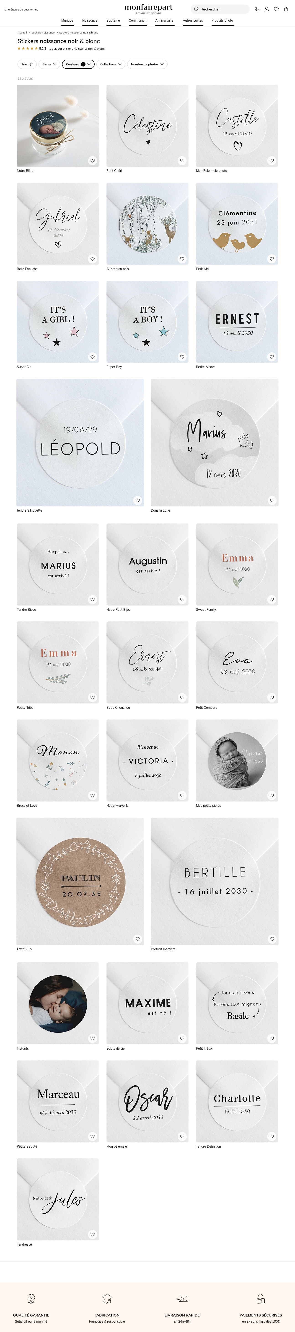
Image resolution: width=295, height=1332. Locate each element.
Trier (27, 64)
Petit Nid (202, 269)
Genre (49, 64)
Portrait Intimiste (163, 949)
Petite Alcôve (205, 367)
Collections (111, 64)
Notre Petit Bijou (118, 610)
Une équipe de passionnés (21, 9)
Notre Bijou (25, 171)
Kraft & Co (24, 949)
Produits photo (222, 20)
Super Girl (24, 367)
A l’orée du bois (117, 269)
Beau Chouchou (118, 708)
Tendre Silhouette (29, 510)
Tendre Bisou (26, 610)
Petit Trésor (204, 1048)
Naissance (89, 20)
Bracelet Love (27, 806)
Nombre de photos (147, 64)
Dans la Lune (160, 510)
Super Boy (114, 367)
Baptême (113, 20)
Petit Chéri (114, 171)
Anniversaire (164, 20)
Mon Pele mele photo (211, 171)
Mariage (67, 20)
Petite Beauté (27, 1146)
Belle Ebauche (27, 269)
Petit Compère (206, 708)
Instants (23, 1048)
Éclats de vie (115, 1048)
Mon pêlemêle (116, 1146)
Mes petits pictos (208, 806)
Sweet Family (206, 610)
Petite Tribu (25, 708)
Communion (137, 20)
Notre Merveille (117, 806)
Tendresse (24, 1244)
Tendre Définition (208, 1146)
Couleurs (78, 64)
